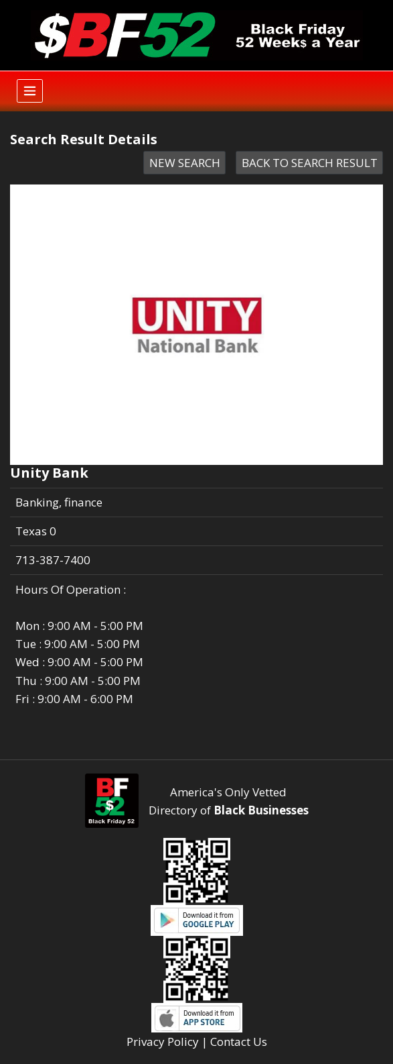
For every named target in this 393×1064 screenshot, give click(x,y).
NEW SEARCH (184, 162)
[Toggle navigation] (30, 91)
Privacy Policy (163, 1041)
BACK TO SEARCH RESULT (310, 162)
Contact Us (238, 1041)
